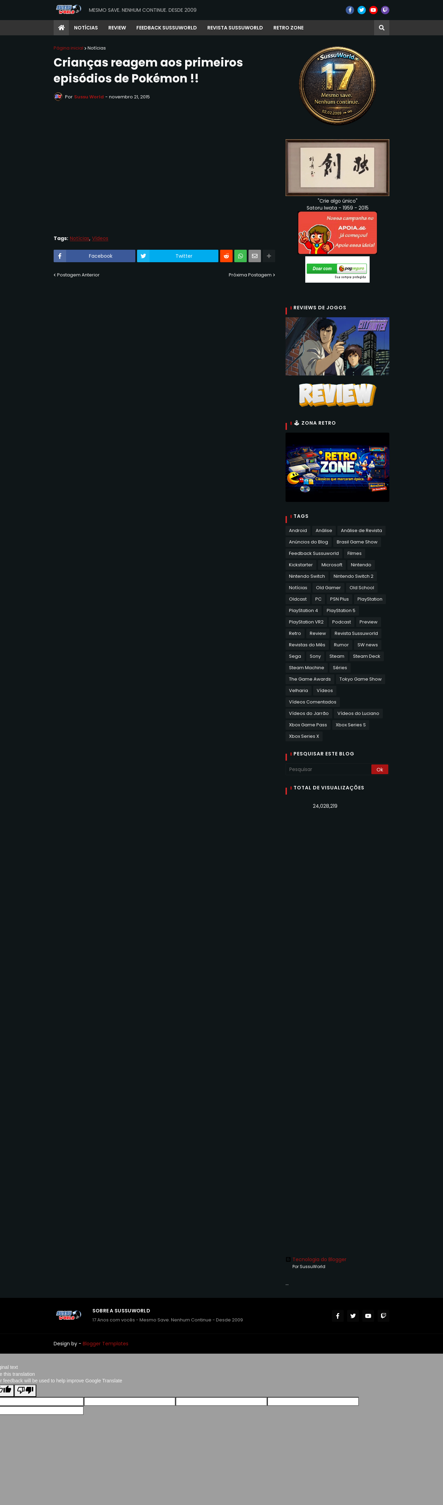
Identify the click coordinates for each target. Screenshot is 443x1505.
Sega (295, 656)
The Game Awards (310, 679)
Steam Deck (366, 656)
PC (318, 599)
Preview (369, 622)
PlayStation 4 (303, 610)
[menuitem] (61, 27)
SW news (368, 644)
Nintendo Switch (307, 576)
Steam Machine (306, 667)
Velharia (298, 690)
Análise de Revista (361, 530)
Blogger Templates (105, 1343)
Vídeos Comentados (312, 702)
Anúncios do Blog (308, 542)
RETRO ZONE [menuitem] (288, 27)
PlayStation (370, 599)
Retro (295, 633)
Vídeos (100, 238)
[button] (381, 27)
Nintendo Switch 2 (353, 576)
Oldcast (298, 599)
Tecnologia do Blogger (316, 1259)
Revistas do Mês (307, 644)
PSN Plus (339, 599)
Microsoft (332, 564)
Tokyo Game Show (361, 679)
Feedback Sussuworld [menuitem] (166, 27)
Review (318, 633)
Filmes (354, 553)
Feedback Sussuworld (314, 553)
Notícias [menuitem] (86, 27)
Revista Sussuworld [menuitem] (235, 27)
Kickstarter (301, 564)
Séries (340, 667)
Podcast (341, 622)
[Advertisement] (337, 924)
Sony (315, 656)
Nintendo (361, 564)
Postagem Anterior (78, 275)
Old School (362, 587)
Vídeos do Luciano (358, 713)
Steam (336, 656)
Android (298, 530)
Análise (324, 530)
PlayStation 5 (341, 610)
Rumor (341, 644)
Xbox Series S (351, 724)
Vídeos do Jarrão (309, 713)
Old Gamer (328, 587)
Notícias (97, 48)
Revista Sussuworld (356, 633)
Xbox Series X (304, 736)
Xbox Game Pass (308, 724)
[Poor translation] (25, 1390)
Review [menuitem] (117, 27)
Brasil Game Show (357, 542)
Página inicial (68, 48)
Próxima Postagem (250, 275)
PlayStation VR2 (306, 622)
